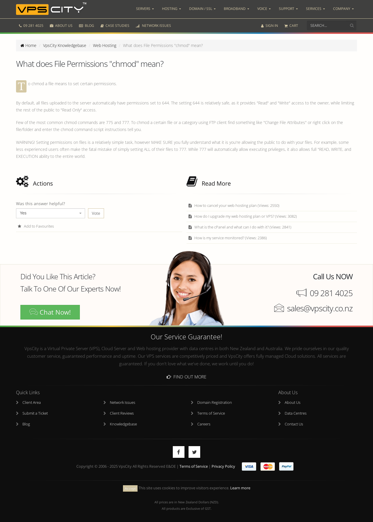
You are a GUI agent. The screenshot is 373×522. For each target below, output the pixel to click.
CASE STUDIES (115, 25)
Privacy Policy (223, 466)
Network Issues (122, 402)
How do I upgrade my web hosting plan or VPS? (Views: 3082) (242, 216)
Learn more (240, 488)
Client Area (31, 402)
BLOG (86, 25)
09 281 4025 (31, 25)
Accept (130, 488)
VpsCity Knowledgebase (64, 45)
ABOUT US (61, 25)
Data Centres (296, 413)
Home (28, 45)
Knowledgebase (123, 424)
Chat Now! (50, 312)
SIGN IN (269, 25)
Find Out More (186, 377)
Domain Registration (214, 402)
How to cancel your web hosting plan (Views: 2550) (233, 205)
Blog (26, 424)
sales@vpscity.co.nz (320, 308)
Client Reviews (122, 413)
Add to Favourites (35, 226)
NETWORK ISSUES (153, 25)
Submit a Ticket (35, 413)
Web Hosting (104, 45)
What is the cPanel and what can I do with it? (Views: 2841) (239, 227)
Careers (203, 424)
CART (291, 25)
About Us (292, 402)
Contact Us (294, 424)
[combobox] (50, 213)
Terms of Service (211, 413)
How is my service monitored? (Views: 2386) (227, 237)
